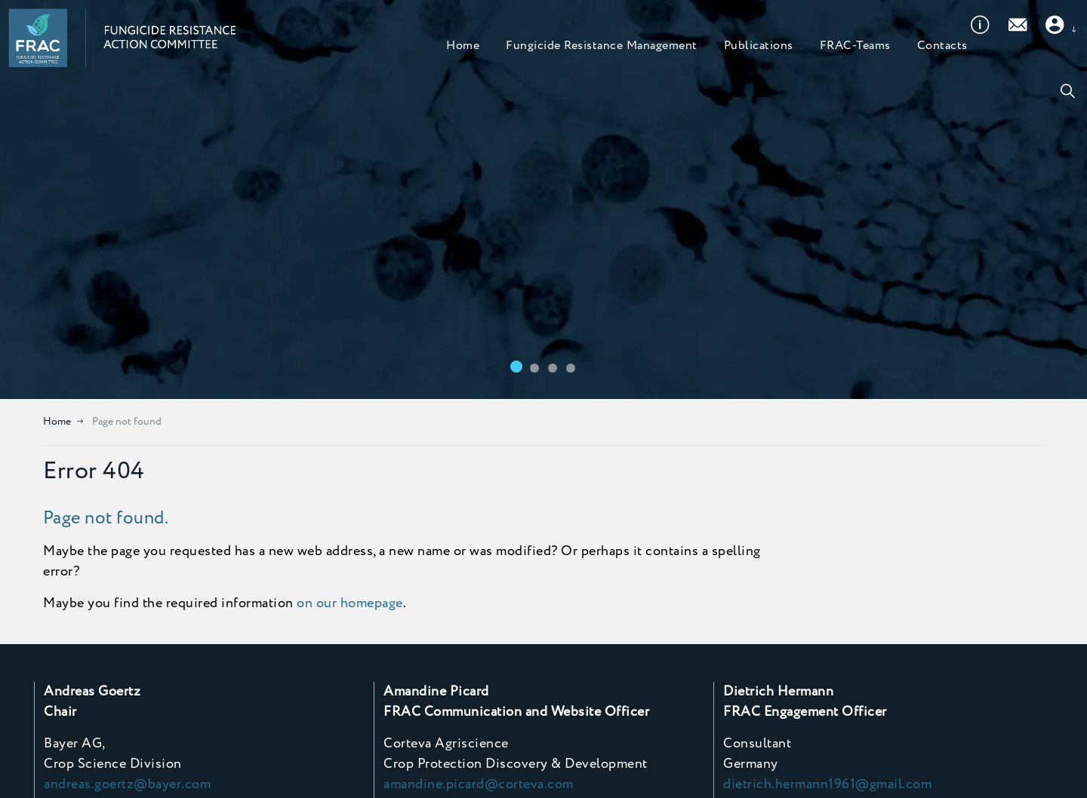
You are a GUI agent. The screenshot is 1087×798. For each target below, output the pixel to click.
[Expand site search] (1067, 90)
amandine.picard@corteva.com (478, 784)
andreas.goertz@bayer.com (127, 784)
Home (462, 90)
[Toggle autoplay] (1064, 376)
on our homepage (350, 603)
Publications (758, 90)
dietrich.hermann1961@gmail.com (827, 784)
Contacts (942, 90)
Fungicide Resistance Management (601, 90)
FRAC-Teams (855, 90)
